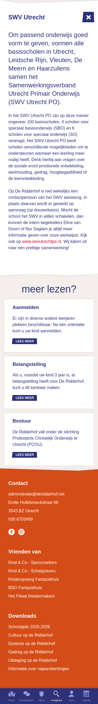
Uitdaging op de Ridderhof (32, 660)
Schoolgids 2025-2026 (29, 627)
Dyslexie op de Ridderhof (31, 643)
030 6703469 (20, 519)
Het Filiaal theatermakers (31, 596)
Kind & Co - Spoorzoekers (32, 562)
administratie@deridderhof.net (36, 494)
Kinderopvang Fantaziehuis (33, 579)
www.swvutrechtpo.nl (41, 241)
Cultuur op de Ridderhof (30, 635)
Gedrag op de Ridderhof (30, 652)
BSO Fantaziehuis (25, 587)
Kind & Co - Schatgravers (32, 571)
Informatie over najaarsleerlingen (38, 668)
